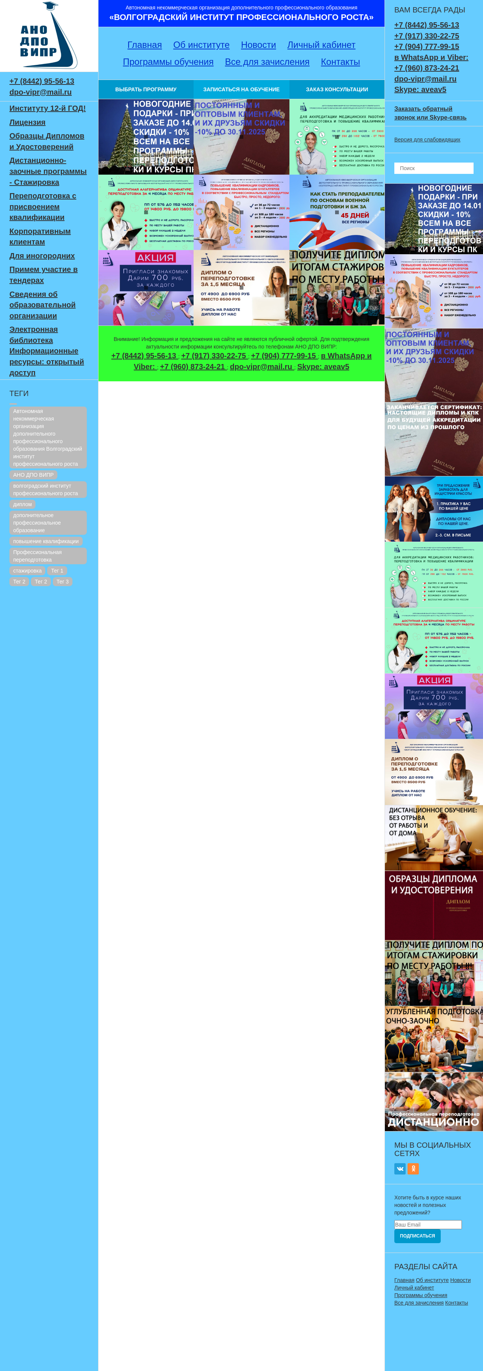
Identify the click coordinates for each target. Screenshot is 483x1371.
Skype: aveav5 (323, 366)
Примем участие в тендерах (43, 274)
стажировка (27, 571)
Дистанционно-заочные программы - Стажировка (48, 171)
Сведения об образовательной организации (42, 305)
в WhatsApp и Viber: (431, 57)
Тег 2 (19, 582)
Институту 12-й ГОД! (47, 108)
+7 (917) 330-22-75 (214, 356)
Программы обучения (168, 62)
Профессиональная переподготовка (37, 556)
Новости (258, 45)
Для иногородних (42, 256)
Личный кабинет (322, 45)
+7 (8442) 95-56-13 (41, 81)
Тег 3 (63, 582)
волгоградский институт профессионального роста (45, 489)
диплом (22, 504)
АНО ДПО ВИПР (33, 475)
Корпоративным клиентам (40, 236)
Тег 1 (57, 571)
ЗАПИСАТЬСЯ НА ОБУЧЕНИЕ (241, 89)
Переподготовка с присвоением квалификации (42, 206)
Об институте (201, 45)
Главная (145, 45)
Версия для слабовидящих (427, 140)
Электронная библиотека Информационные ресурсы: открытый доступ (46, 350)
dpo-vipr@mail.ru (40, 92)
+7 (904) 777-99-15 (284, 356)
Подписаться (417, 1236)
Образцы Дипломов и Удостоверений (46, 141)
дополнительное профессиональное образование (37, 522)
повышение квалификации (46, 541)
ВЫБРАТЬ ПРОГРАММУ (146, 89)
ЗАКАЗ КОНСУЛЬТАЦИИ (337, 89)
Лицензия (27, 122)
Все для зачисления (267, 62)
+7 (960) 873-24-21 (193, 366)
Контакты (340, 62)
